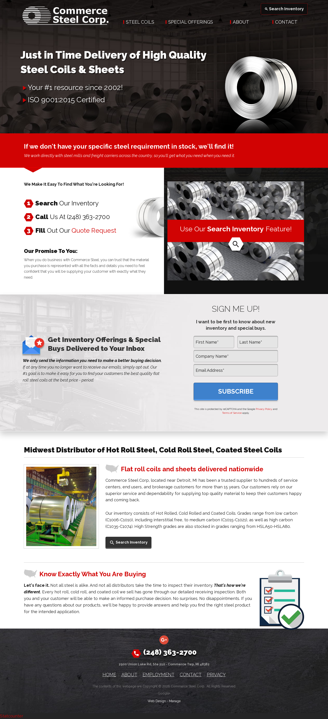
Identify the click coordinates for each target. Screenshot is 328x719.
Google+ (164, 693)
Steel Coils (140, 22)
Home (109, 674)
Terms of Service (232, 413)
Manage (175, 701)
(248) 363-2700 (88, 217)
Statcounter (11, 716)
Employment (158, 674)
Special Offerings (190, 22)
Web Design (157, 701)
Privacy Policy (264, 409)
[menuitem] (138, 22)
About (241, 22)
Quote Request (94, 230)
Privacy (216, 674)
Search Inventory (284, 8)
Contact (286, 22)
